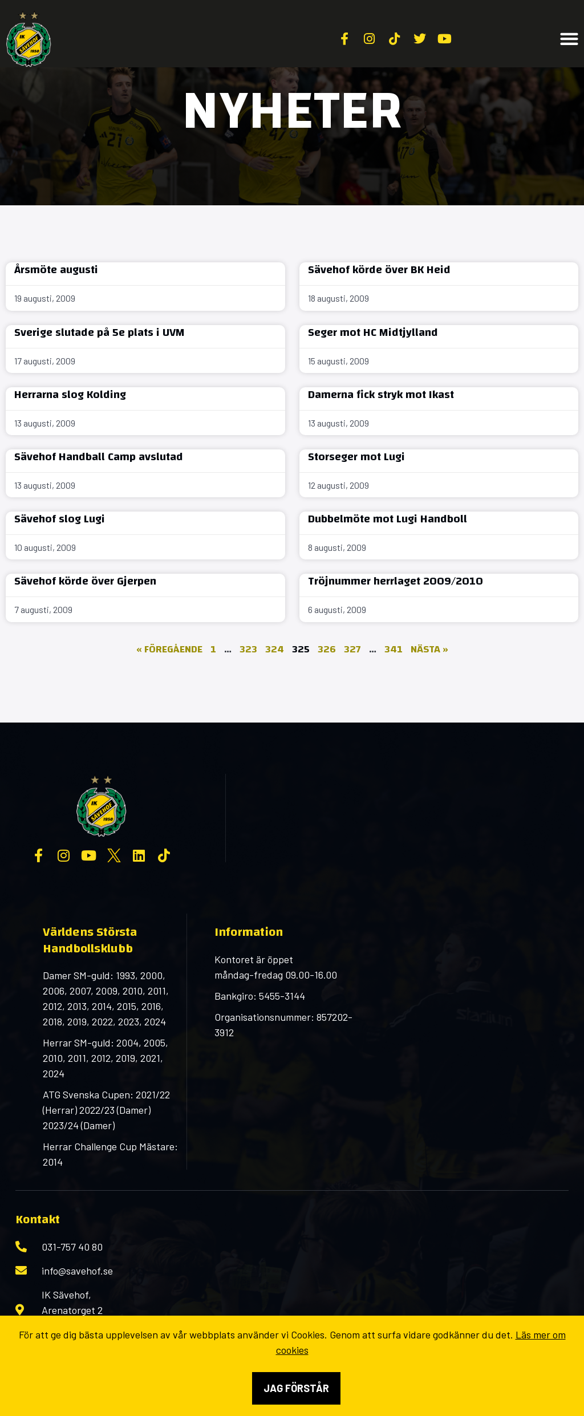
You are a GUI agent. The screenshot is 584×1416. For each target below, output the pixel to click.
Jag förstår (296, 1388)
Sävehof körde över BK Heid (379, 269)
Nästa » (429, 649)
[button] (569, 39)
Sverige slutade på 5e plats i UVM (99, 332)
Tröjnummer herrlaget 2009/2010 (395, 580)
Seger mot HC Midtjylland (373, 332)
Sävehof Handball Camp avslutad (98, 456)
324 (274, 649)
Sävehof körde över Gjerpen (85, 580)
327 (352, 649)
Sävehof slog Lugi (59, 518)
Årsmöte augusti (56, 269)
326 (327, 649)
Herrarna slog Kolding (70, 394)
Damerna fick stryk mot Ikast (381, 394)
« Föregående (169, 649)
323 (248, 649)
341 (393, 649)
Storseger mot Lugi (356, 456)
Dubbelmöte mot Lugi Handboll (387, 518)
